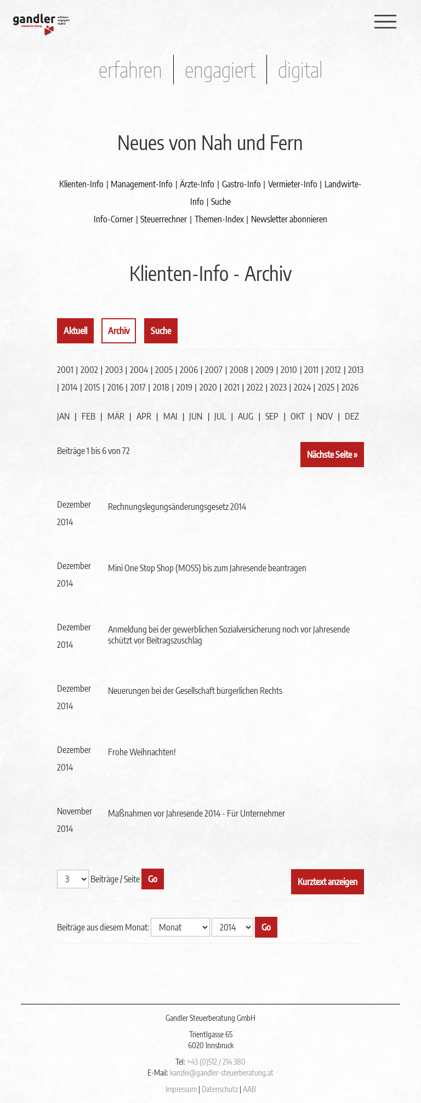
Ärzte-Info (197, 184)
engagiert (220, 69)
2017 (138, 387)
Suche (221, 201)
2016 (115, 387)
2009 (264, 369)
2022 (255, 387)
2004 (139, 369)
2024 (302, 387)
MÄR (115, 416)
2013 (355, 369)
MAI (170, 416)
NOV (325, 416)
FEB (88, 416)
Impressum (181, 1089)
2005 (164, 369)
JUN (195, 416)
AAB (249, 1089)
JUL (220, 416)
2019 (184, 387)
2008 (239, 369)
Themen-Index (219, 219)
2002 (89, 369)
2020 (208, 387)
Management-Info (142, 184)
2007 (214, 369)
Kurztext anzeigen (327, 881)
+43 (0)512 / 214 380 (216, 1061)
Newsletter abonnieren (289, 219)
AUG (245, 416)
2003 (114, 369)
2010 (289, 369)
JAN (63, 416)
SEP (271, 416)
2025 (326, 387)
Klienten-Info (81, 184)
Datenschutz (220, 1089)
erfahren (130, 69)
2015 (92, 387)
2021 (232, 387)
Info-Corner (113, 219)
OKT (298, 416)
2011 (311, 369)
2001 (65, 369)
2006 (189, 369)
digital (300, 69)
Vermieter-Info (292, 184)
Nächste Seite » (332, 454)
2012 (333, 369)
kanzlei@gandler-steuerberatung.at (222, 1072)
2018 (161, 387)
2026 (350, 387)
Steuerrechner (163, 219)
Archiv (118, 330)
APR (143, 416)
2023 (278, 387)
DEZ (352, 416)
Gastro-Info (241, 184)
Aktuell (75, 330)
